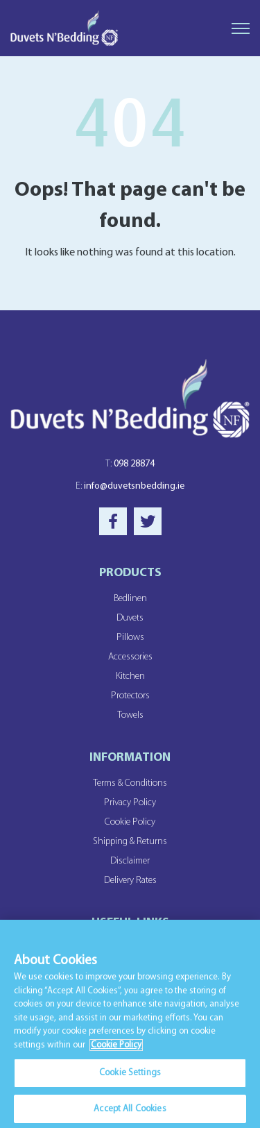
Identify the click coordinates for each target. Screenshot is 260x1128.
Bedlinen (130, 599)
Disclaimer (130, 861)
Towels (130, 715)
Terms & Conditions (130, 783)
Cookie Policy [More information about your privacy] (116, 1047)
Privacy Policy (130, 803)
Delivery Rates (130, 880)
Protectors (130, 696)
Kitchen (130, 676)
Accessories (130, 657)
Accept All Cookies (130, 1112)
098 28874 (130, 464)
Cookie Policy (130, 822)
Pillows (130, 637)
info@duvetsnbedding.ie (130, 486)
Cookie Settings (130, 1076)
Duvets (130, 618)
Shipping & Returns (130, 841)
